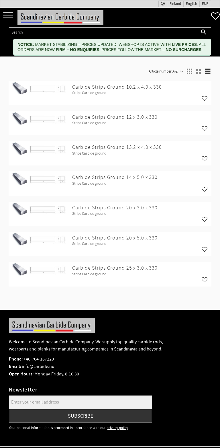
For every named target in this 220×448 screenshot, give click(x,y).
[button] (8, 15)
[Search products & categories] (103, 32)
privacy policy (117, 428)
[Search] (204, 32)
